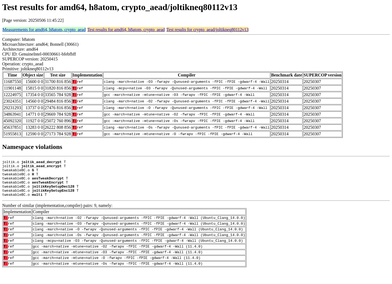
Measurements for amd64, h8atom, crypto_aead (44, 29)
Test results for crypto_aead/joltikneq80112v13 (207, 29)
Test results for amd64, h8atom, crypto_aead (126, 29)
